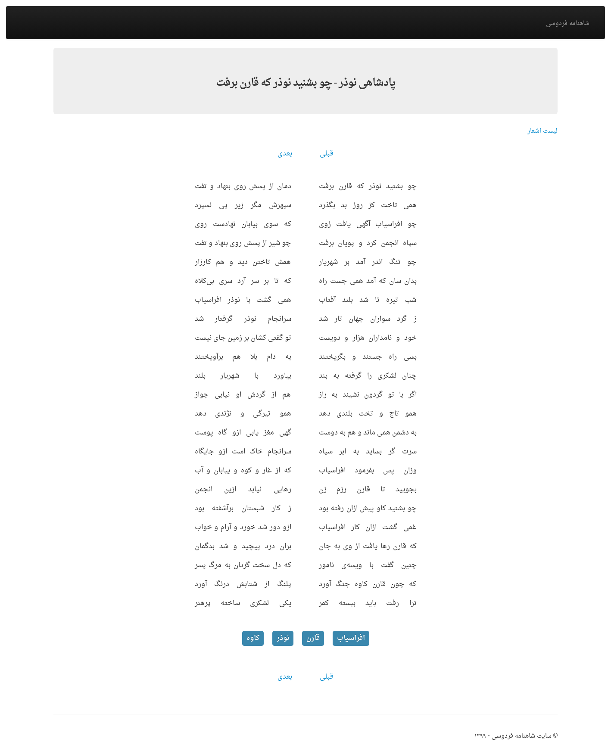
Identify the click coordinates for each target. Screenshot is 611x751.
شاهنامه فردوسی (567, 23)
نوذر (283, 638)
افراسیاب (351, 638)
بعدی (284, 153)
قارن (313, 638)
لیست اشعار (542, 131)
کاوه (252, 638)
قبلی (327, 153)
